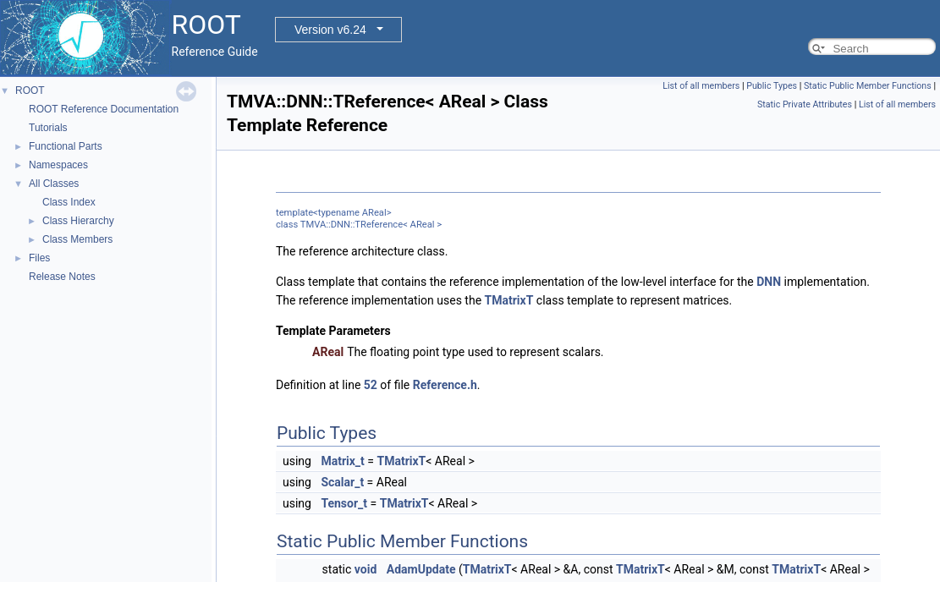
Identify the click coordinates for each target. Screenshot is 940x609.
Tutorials (48, 128)
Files (39, 258)
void (366, 569)
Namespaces (58, 165)
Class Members (77, 239)
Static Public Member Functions (868, 85)
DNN (768, 281)
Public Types (771, 85)
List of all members (700, 85)
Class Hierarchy (78, 221)
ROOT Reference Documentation (104, 109)
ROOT (30, 90)
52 (370, 385)
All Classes (54, 183)
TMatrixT (509, 300)
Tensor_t (344, 503)
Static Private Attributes (804, 104)
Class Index (69, 202)
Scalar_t (342, 482)
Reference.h (445, 385)
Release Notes (62, 277)
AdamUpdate (421, 569)
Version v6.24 (330, 29)
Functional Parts (65, 146)
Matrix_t (342, 461)
